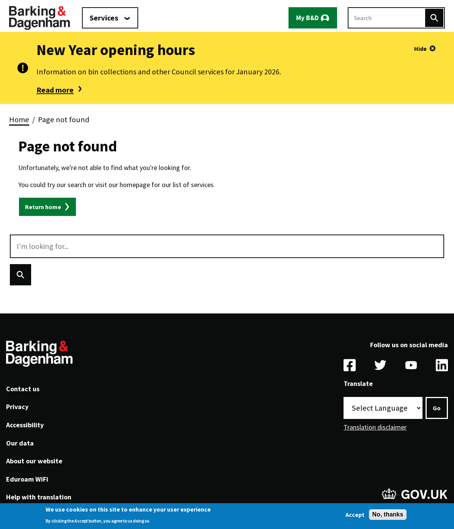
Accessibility (25, 424)
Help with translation (38, 497)
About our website (34, 461)
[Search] (434, 18)
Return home (43, 207)
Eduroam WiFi (27, 479)
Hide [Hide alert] (420, 48)
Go (437, 408)
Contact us (22, 388)
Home (19, 119)
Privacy (17, 406)
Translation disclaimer (375, 427)
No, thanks (388, 514)
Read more (55, 90)
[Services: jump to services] (110, 17)
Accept (354, 514)
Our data (20, 443)
